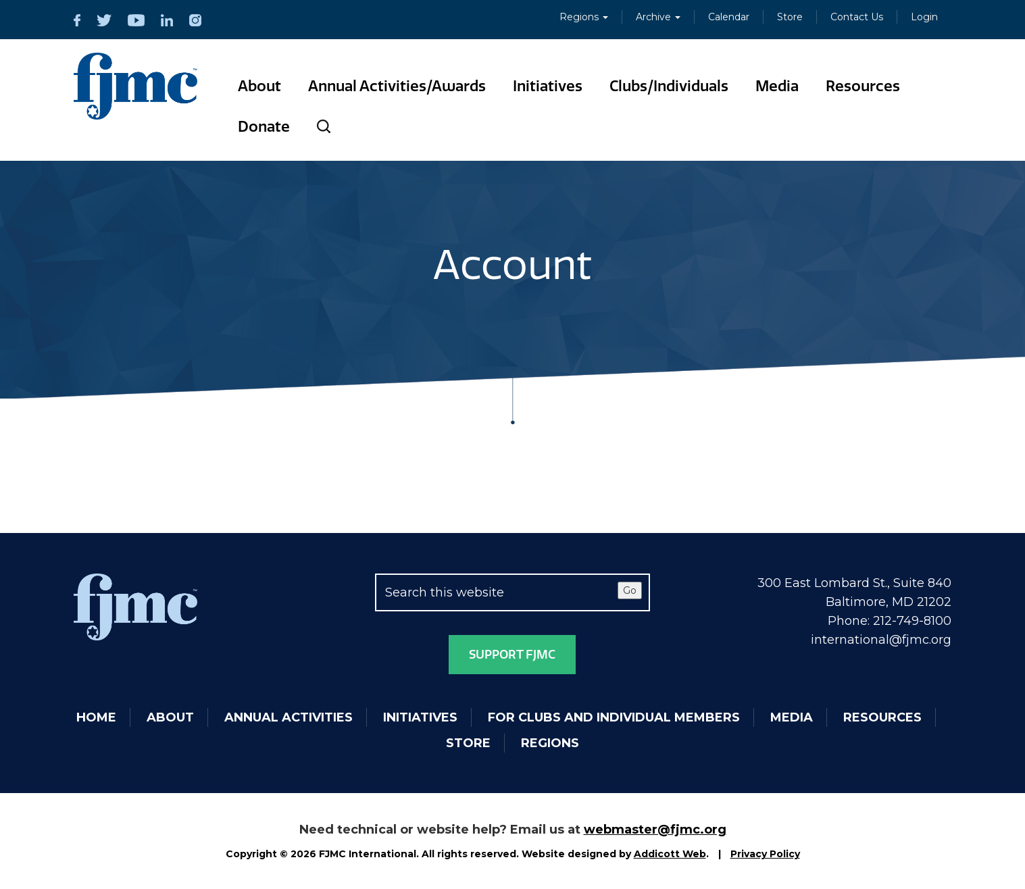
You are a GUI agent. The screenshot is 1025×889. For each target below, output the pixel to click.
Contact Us (856, 17)
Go (629, 590)
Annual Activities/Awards (397, 86)
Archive (658, 17)
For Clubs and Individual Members (614, 717)
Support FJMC (512, 654)
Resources (863, 86)
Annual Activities (288, 717)
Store (790, 17)
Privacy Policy (765, 854)
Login (924, 17)
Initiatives (547, 86)
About (259, 86)
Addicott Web (670, 854)
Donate (264, 127)
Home (96, 717)
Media (777, 86)
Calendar (728, 17)
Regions (583, 17)
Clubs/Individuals (668, 86)
